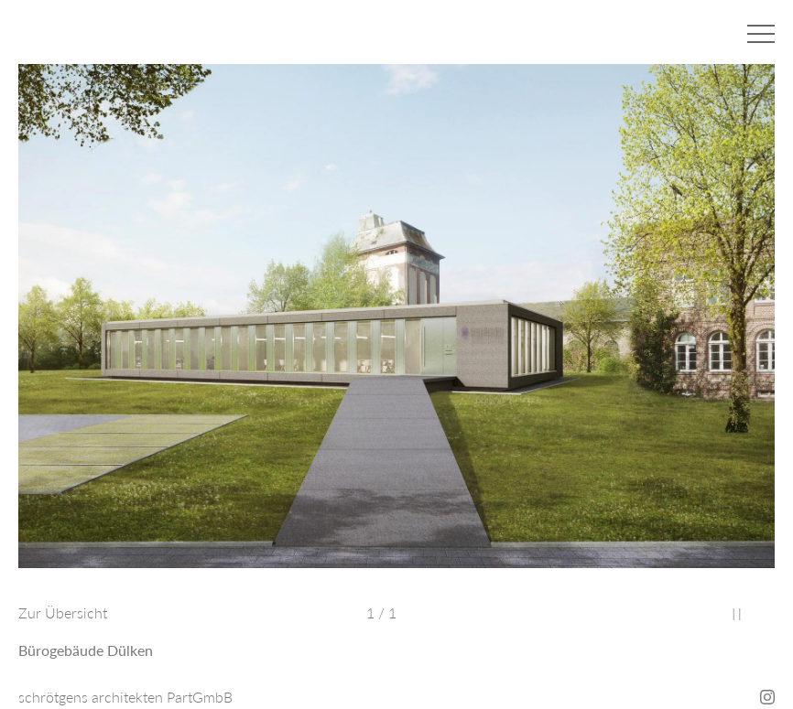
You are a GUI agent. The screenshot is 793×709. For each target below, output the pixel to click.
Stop (737, 614)
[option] (396, 325)
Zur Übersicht (62, 612)
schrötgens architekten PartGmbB (125, 696)
